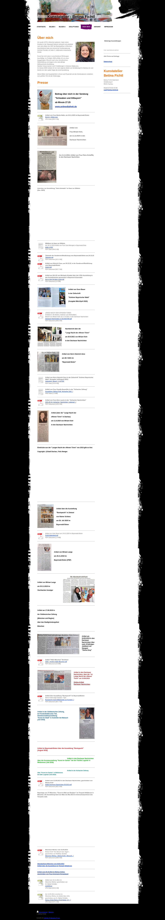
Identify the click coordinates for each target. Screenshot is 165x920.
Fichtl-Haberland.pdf (51, 535)
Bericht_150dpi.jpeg (51, 117)
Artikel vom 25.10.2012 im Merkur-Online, (51, 872)
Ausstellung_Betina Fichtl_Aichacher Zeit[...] (59, 391)
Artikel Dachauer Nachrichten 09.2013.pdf (58, 784)
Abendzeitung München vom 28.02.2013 (50, 864)
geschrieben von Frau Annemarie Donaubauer (52, 874)
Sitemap (51, 912)
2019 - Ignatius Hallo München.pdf (56, 661)
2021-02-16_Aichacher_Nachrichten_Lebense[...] (60, 402)
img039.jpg (48, 886)
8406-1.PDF (49, 247)
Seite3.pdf (48, 267)
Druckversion (42, 912)
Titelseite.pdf (49, 257)
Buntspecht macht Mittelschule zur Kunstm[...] (59, 699)
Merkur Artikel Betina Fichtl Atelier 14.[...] (58, 900)
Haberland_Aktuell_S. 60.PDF (54, 381)
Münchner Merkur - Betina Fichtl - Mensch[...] (59, 856)
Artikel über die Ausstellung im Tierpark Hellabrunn (54, 866)
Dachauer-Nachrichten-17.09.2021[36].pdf (58, 318)
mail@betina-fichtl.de (111, 90)
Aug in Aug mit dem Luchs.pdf (54, 279)
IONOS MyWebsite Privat (52, 918)
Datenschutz (108, 61)
